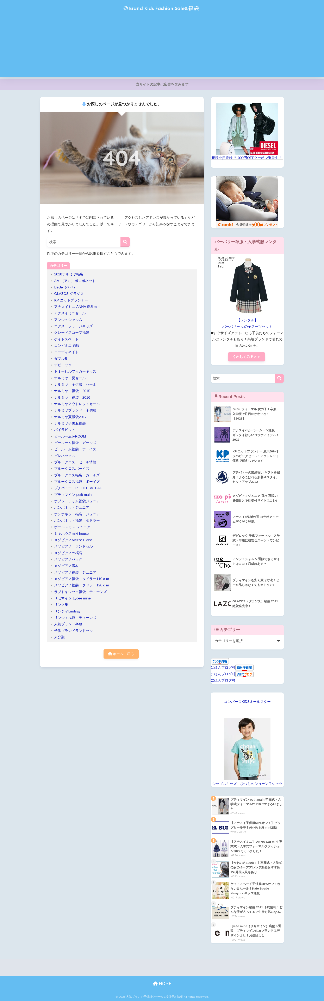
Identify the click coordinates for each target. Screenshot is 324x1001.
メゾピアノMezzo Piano (73, 540)
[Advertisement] (162, 48)
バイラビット (64, 430)
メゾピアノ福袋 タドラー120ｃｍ (81, 585)
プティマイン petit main (74, 495)
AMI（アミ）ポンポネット (74, 281)
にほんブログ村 (223, 668)
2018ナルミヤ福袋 (68, 274)
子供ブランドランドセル (73, 631)
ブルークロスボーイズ (71, 469)
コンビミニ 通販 (67, 346)
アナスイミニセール (70, 313)
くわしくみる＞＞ (246, 357)
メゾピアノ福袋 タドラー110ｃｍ (81, 579)
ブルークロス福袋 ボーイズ (77, 482)
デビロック (63, 365)
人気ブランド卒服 (68, 624)
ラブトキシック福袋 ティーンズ (80, 592)
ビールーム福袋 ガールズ (75, 443)
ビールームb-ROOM (70, 436)
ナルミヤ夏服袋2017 (70, 417)
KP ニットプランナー (71, 300)
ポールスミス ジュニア (72, 527)
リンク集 (61, 605)
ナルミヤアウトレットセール (77, 404)
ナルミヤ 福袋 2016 (72, 397)
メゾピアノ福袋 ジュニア (75, 572)
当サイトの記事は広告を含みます (162, 84)
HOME (162, 983)
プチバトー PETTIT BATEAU (78, 488)
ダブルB (60, 359)
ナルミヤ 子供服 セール (75, 384)
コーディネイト (66, 352)
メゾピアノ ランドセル (73, 546)
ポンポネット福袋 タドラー (78, 521)
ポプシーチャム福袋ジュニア (77, 501)
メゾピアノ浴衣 (66, 566)
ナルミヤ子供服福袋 (70, 423)
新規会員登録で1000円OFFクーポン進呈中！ (246, 158)
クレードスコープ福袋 (71, 333)
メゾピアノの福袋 (68, 553)
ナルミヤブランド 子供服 (75, 410)
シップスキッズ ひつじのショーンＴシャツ (247, 784)
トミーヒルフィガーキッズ (75, 371)
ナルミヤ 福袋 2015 (72, 391)
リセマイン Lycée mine (72, 598)
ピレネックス (64, 456)
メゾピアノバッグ (68, 559)
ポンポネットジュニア (71, 507)
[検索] (125, 242)
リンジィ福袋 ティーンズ (75, 618)
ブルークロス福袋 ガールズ (78, 475)
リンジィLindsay (67, 611)
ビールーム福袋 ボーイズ (75, 449)
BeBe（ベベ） (65, 287)
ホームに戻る (121, 654)
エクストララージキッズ (73, 326)
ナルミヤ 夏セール (70, 378)
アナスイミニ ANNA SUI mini (79, 307)
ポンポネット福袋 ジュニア (77, 514)
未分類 (59, 637)
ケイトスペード (66, 339)
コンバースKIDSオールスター (247, 702)
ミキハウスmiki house (71, 534)
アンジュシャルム (68, 320)
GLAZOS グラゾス (68, 294)
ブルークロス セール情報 (75, 462)
